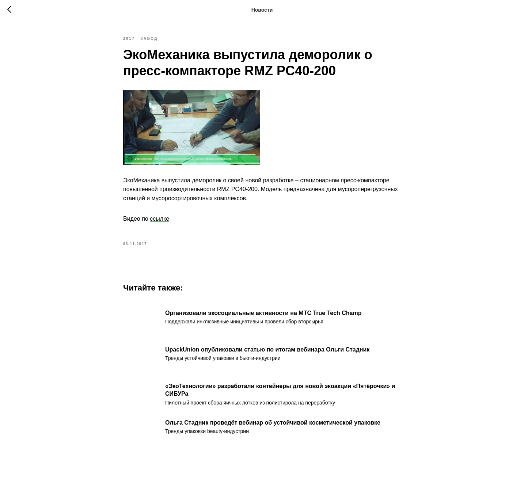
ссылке (159, 219)
